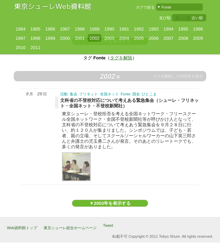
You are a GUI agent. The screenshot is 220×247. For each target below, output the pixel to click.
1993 (154, 29)
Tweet (108, 225)
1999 (50, 38)
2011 (36, 47)
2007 (169, 38)
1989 (95, 29)
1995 (183, 29)
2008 (183, 38)
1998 (36, 38)
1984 (21, 29)
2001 (80, 38)
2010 (21, 47)
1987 (65, 29)
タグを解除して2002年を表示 (178, 76)
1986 (50, 29)
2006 (154, 38)
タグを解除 (121, 57)
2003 (109, 38)
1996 (198, 29)
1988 (80, 29)
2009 (198, 38)
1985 (36, 29)
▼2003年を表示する (110, 203)
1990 (109, 29)
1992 (139, 29)
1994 (169, 29)
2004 (124, 38)
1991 (124, 29)
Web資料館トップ (22, 228)
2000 (65, 38)
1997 (21, 38)
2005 (139, 38)
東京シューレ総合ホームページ (70, 228)
